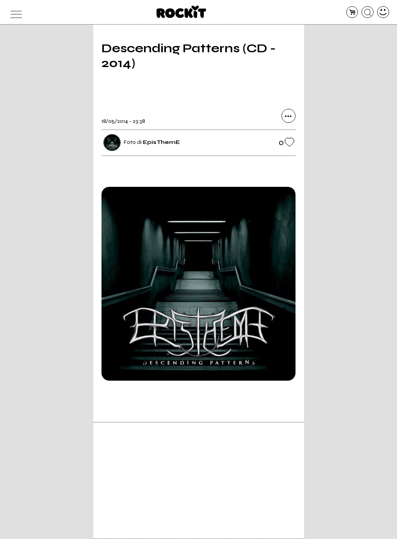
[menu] (14, 12)
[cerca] (367, 12)
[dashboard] (383, 12)
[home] (181, 11)
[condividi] (288, 116)
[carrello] (352, 12)
